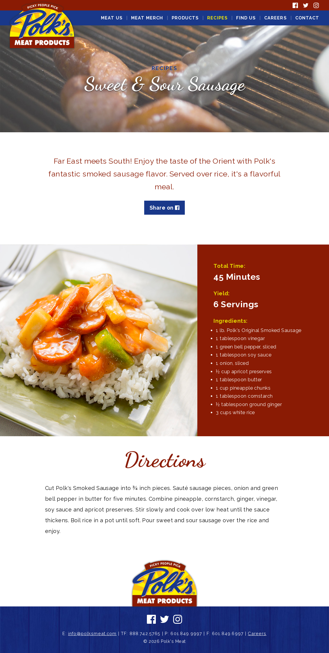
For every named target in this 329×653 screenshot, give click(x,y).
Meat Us (111, 17)
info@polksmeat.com (92, 633)
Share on (164, 208)
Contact (307, 17)
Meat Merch (147, 17)
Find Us (246, 17)
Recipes (217, 17)
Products (185, 17)
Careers (275, 17)
